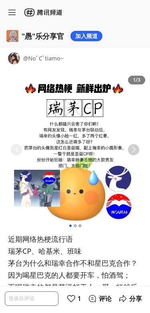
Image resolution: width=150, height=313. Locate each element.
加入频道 (86, 36)
